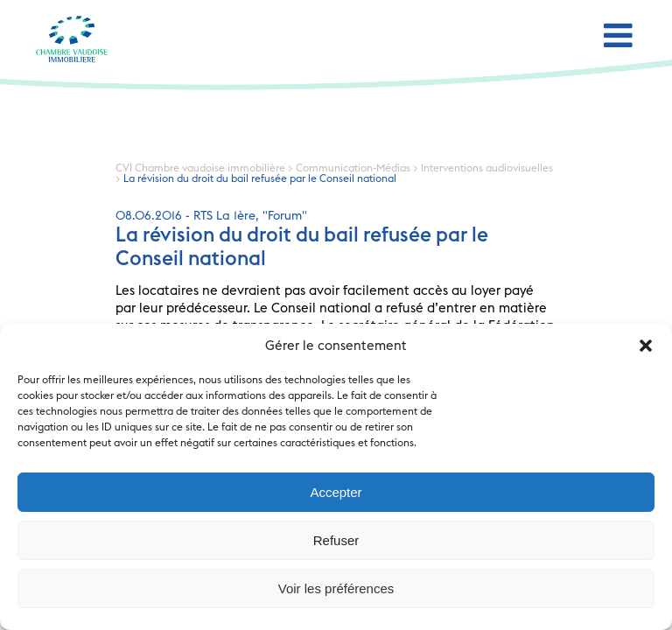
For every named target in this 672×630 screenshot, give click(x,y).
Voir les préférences (336, 588)
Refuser (336, 540)
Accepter (335, 492)
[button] (645, 345)
